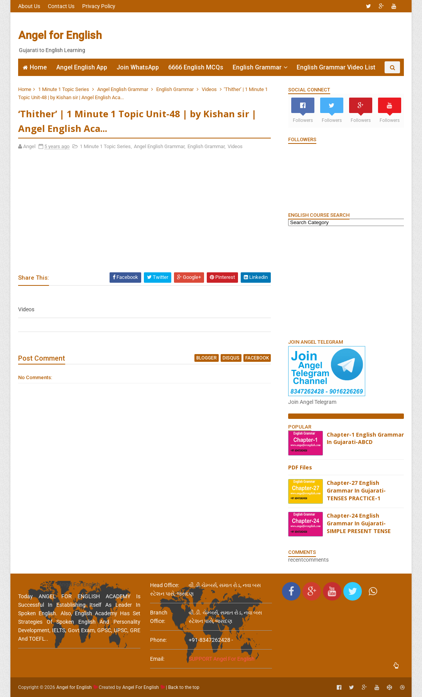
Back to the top (183, 687)
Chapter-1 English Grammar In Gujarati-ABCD (365, 438)
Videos (209, 89)
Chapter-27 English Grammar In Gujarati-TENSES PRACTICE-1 (356, 490)
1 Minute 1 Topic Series (63, 89)
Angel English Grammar (122, 89)
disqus (231, 358)
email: (157, 659)
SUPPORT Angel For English (222, 659)
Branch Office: (158, 616)
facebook (257, 358)
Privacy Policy (98, 6)
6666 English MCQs (195, 67)
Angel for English (60, 35)
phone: (158, 640)
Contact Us (61, 6)
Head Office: (164, 585)
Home (38, 67)
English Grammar (257, 67)
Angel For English (140, 687)
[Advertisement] (263, 35)
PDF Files (300, 467)
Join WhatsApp (137, 67)
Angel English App (81, 67)
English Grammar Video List (336, 67)
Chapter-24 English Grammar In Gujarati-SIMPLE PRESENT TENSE (359, 523)
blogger (206, 358)
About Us (29, 6)
